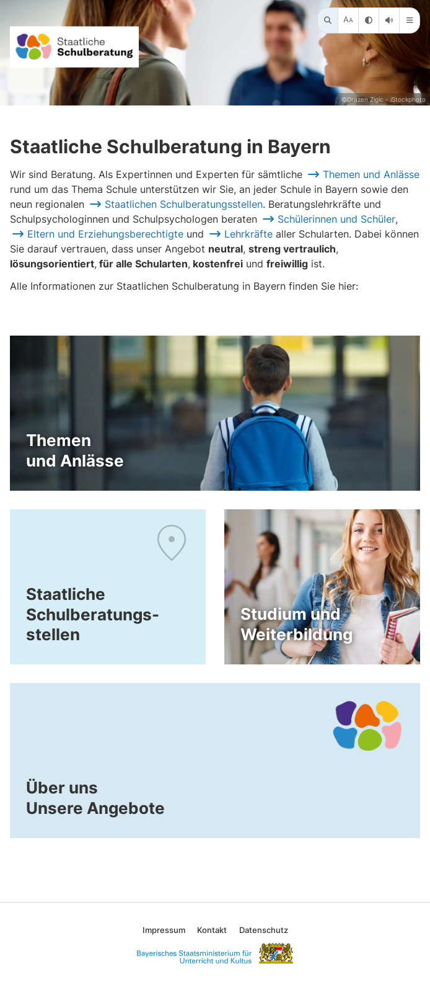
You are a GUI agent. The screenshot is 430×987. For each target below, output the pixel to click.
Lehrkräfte (248, 234)
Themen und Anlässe (371, 174)
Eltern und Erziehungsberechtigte (105, 234)
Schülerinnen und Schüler (336, 219)
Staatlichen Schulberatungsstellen (184, 204)
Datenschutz (263, 930)
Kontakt (212, 930)
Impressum (164, 930)
